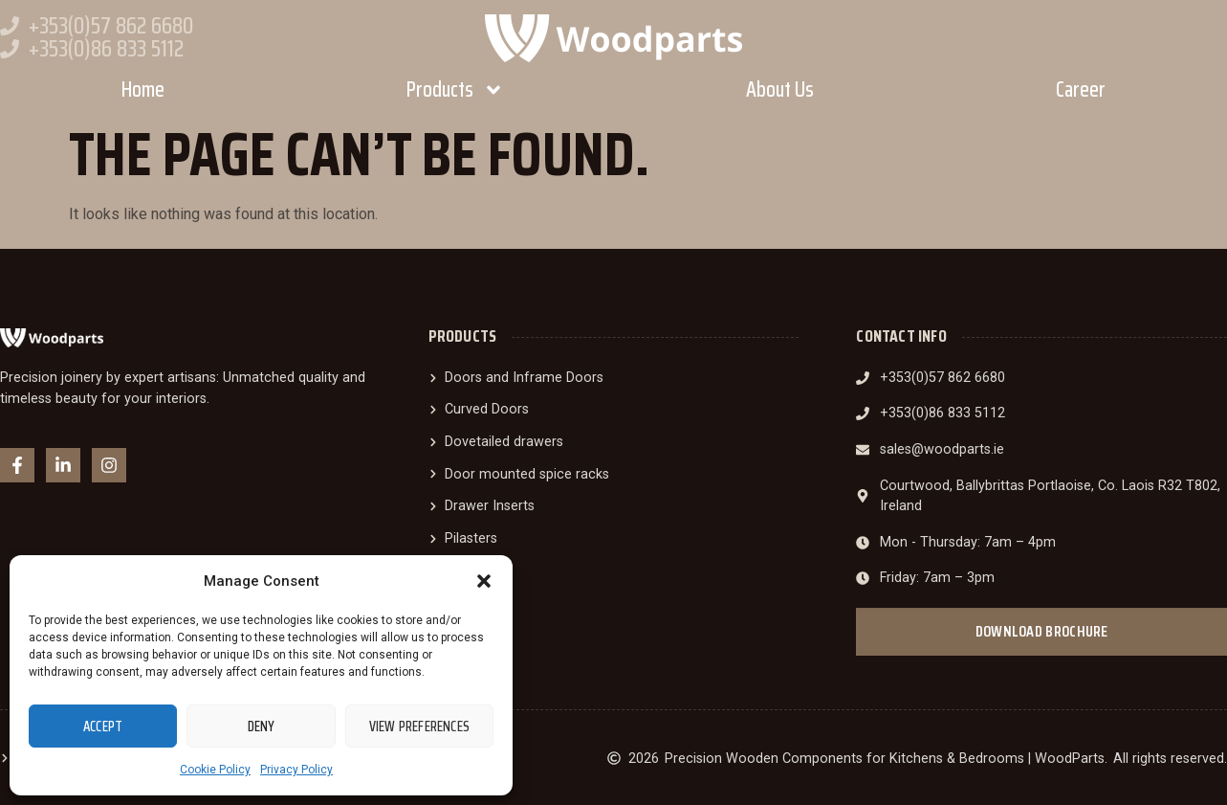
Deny (261, 726)
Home (142, 89)
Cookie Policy (215, 769)
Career (1081, 89)
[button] (483, 581)
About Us (780, 89)
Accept (102, 726)
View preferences (419, 726)
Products (455, 90)
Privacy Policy (296, 769)
